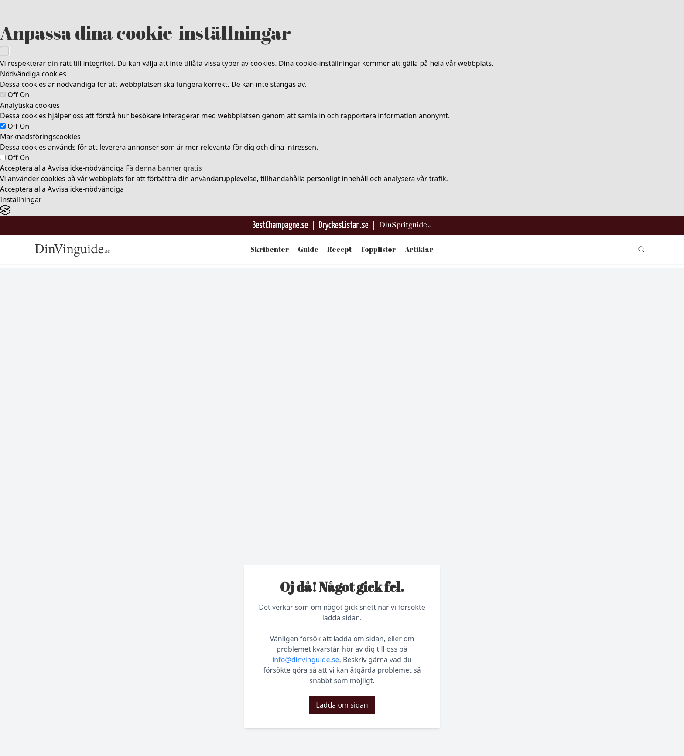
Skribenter (269, 249)
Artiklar (419, 249)
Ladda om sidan (342, 705)
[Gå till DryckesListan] (343, 225)
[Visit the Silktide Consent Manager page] (342, 210)
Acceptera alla (23, 168)
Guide (308, 249)
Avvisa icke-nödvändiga (86, 168)
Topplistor (378, 249)
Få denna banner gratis (164, 168)
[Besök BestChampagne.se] (280, 225)
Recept (339, 249)
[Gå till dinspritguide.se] (405, 225)
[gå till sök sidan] (641, 249)
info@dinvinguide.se (305, 659)
